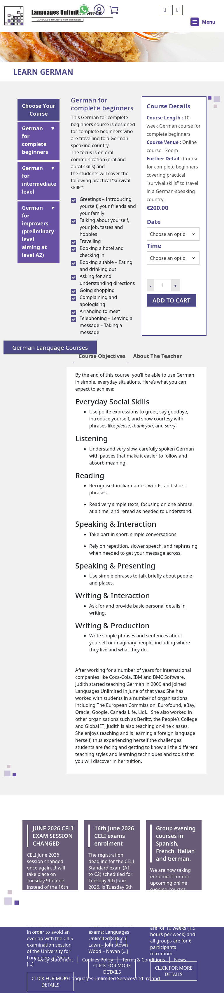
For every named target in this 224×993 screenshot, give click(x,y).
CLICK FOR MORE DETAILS (50, 981)
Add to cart (171, 300)
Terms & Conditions (143, 960)
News (180, 960)
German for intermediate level (39, 179)
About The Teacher (157, 355)
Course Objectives (101, 355)
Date (154, 222)
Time (154, 246)
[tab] (102, 356)
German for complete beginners (35, 140)
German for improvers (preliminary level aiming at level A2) (38, 231)
